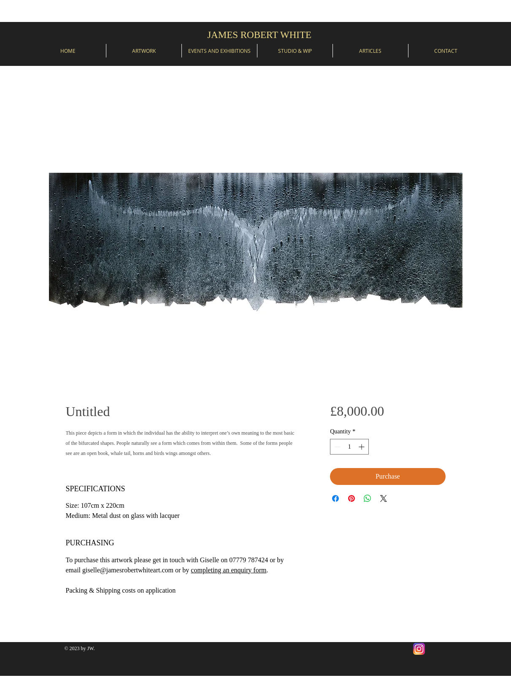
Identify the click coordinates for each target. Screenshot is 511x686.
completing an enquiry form (228, 570)
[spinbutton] (349, 446)
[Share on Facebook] (335, 498)
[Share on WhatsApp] (367, 498)
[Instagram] (419, 649)
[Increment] (362, 446)
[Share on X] (384, 498)
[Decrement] (336, 446)
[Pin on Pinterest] (351, 498)
